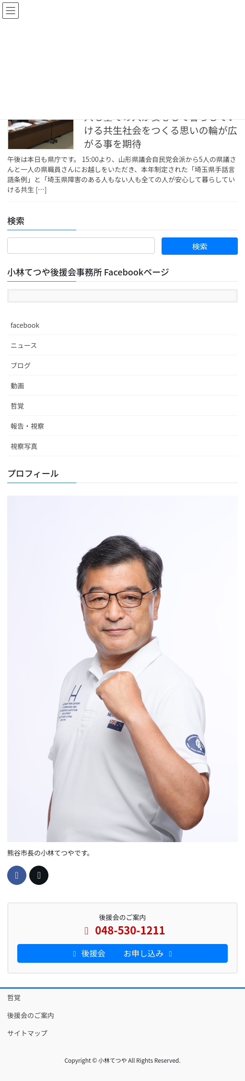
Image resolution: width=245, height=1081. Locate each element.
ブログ (21, 365)
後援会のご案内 (30, 1015)
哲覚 (17, 405)
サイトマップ (27, 1033)
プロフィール (33, 473)
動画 (17, 385)
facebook (25, 325)
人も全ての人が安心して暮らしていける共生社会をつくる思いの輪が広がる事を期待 (160, 130)
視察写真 (24, 446)
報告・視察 (27, 426)
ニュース (24, 345)
